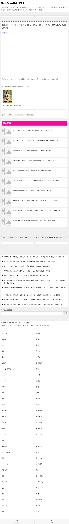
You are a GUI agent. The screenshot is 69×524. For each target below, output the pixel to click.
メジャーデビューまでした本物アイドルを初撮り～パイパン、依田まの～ (34, 130)
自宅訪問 (39, 464)
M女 (37, 393)
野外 (37, 494)
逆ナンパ (39, 434)
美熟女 (38, 351)
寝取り (4, 416)
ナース (4, 381)
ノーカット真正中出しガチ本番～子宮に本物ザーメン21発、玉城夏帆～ (27, 266)
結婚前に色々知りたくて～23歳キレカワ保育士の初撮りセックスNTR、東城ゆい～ (36, 210)
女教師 (4, 363)
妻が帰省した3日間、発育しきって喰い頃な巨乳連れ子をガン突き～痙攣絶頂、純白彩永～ (33, 304)
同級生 (4, 404)
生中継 (38, 506)
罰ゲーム (39, 458)
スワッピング (6, 464)
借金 (3, 500)
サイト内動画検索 (7, 310)
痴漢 (3, 511)
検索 (65, 313)
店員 (37, 369)
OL (2, 345)
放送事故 (39, 500)
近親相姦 (4, 446)
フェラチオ (5, 482)
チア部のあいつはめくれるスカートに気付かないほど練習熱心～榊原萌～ (27, 271)
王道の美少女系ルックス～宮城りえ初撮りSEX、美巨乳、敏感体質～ (32, 150)
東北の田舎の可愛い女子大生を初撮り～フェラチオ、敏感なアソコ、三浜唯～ (35, 200)
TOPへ (51, 521)
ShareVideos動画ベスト (13, 3)
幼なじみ (4, 470)
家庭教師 (39, 363)
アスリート (5, 387)
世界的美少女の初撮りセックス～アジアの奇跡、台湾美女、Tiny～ (32, 190)
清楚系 (4, 398)
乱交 (3, 494)
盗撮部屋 (39, 446)
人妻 (3, 351)
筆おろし (4, 422)
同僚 (37, 404)
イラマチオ (39, 482)
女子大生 (4, 333)
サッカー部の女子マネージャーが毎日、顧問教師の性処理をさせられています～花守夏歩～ (33, 300)
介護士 (38, 381)
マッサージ (39, 422)
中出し (38, 440)
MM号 (3, 428)
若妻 (37, 345)
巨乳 (3, 393)
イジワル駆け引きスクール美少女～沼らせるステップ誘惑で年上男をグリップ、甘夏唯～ (32, 295)
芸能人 (38, 387)
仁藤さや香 (30, 115)
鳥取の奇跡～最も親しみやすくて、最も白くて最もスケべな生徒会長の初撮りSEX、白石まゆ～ (35, 257)
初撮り (11, 115)
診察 (3, 458)
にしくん (4, 506)
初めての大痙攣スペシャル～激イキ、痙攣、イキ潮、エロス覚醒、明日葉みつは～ (19, 237)
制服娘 (38, 339)
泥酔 (3, 440)
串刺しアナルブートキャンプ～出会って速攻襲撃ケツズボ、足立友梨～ (27, 276)
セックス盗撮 (6, 452)
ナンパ (4, 434)
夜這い (4, 476)
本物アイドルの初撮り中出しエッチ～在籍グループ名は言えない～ (32, 170)
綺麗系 (5, 33)
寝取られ (39, 428)
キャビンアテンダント (9, 369)
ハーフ (38, 375)
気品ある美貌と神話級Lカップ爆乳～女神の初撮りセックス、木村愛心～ (33, 160)
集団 (37, 488)
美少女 (38, 333)
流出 (37, 511)
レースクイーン (19, 115)
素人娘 (4, 339)
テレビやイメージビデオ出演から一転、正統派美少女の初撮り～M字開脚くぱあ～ (36, 140)
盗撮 (37, 452)
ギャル (4, 375)
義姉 (3, 357)
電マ (37, 470)
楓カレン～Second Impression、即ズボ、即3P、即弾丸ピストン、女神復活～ (52, 237)
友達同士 (39, 410)
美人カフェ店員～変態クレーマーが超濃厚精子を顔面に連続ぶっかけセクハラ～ (30, 261)
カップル (4, 410)
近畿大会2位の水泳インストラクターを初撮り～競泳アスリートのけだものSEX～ (36, 180)
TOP (12, 323)
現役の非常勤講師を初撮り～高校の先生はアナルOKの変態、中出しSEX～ (34, 220)
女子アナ (39, 357)
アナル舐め (39, 476)
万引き (4, 488)
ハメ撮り (39, 416)
